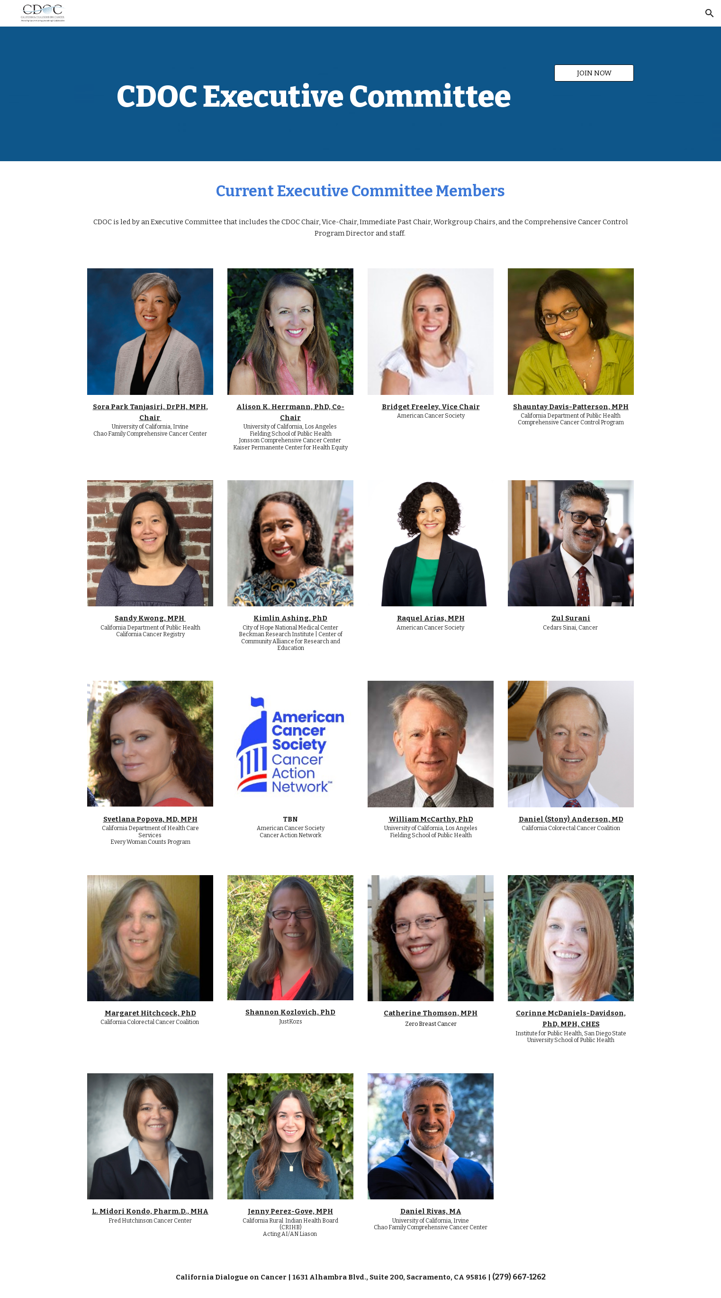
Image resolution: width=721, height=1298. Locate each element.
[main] (314, 93)
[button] (709, 13)
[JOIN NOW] (594, 73)
